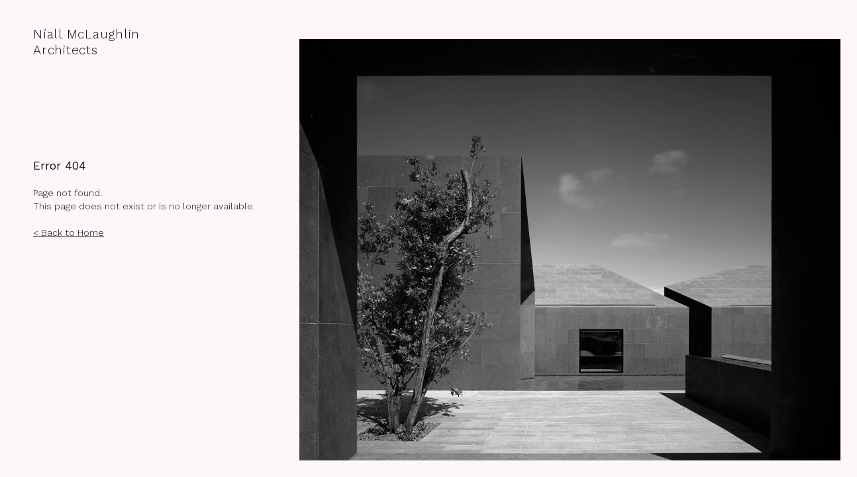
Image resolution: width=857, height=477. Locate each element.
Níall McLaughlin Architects (86, 42)
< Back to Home (68, 232)
